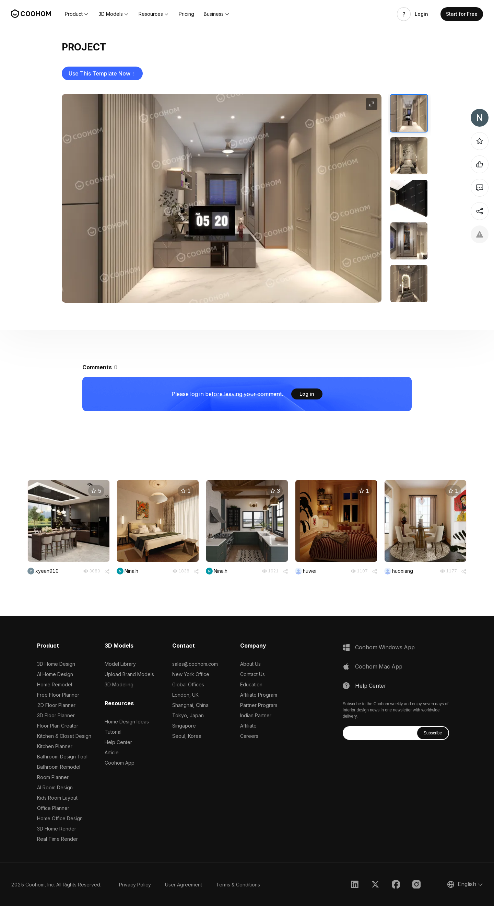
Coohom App (119, 763)
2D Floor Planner (56, 705)
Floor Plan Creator (57, 726)
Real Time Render (57, 839)
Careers (249, 736)
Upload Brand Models (129, 674)
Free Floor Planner (58, 695)
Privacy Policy (135, 884)
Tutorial (113, 732)
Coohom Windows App (385, 647)
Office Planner (53, 808)
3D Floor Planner (56, 715)
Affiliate (248, 726)
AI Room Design (55, 787)
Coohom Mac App (378, 666)
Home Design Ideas (127, 721)
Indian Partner (255, 715)
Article (112, 752)
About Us (250, 664)
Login (421, 14)
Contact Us (252, 674)
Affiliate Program (258, 695)
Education (251, 684)
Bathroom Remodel (58, 767)
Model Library (120, 664)
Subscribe (433, 733)
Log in (306, 394)
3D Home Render (56, 829)
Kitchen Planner (54, 746)
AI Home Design (55, 674)
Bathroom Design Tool (62, 756)
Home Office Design (60, 818)
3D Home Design (56, 664)
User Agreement (183, 884)
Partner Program (258, 705)
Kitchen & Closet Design (64, 736)
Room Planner (53, 777)
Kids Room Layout (57, 798)
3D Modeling (119, 684)
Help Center (118, 742)
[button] (77, 14)
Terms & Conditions (238, 884)
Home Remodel (54, 684)
